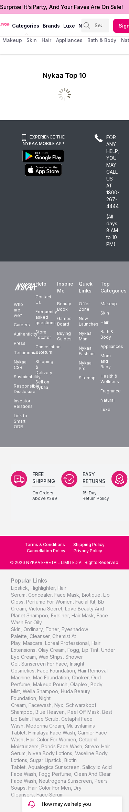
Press (19, 343)
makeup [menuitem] (12, 40)
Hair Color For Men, (50, 788)
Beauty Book (64, 306)
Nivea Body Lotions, (51, 753)
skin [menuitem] (31, 40)
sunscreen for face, (44, 664)
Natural (107, 400)
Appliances (111, 346)
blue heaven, (50, 712)
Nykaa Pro (85, 365)
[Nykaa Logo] (5, 23)
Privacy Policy (88, 550)
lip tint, (91, 650)
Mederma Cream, (45, 726)
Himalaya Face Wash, (52, 733)
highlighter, (43, 588)
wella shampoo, (41, 691)
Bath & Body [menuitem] (101, 40)
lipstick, (20, 588)
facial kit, (86, 602)
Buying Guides (64, 336)
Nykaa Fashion (87, 351)
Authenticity (25, 334)
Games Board (64, 321)
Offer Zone (84, 306)
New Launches (88, 321)
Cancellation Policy (46, 550)
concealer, (40, 595)
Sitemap (87, 377)
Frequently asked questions (46, 317)
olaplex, (79, 684)
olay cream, (52, 650)
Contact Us (43, 299)
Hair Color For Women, (51, 739)
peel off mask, (84, 712)
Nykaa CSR (20, 364)
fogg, (73, 650)
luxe (69, 26)
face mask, (67, 595)
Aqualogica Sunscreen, (54, 767)
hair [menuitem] (46, 40)
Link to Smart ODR (20, 421)
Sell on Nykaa (42, 384)
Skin (104, 313)
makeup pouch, (51, 684)
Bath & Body (106, 334)
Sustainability (27, 376)
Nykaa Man (85, 336)
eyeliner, (60, 615)
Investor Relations (23, 403)
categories (25, 26)
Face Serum (50, 795)
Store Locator (43, 334)
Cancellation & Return (48, 349)
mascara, (33, 643)
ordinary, (33, 629)
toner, (52, 629)
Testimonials (27, 352)
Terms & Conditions (45, 544)
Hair (104, 322)
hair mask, (83, 615)
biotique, (92, 595)
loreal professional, (67, 643)
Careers (22, 324)
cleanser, (40, 636)
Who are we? (18, 310)
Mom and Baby (105, 361)
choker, (81, 677)
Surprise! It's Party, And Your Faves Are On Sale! (61, 6)
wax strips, (51, 657)
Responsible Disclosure (27, 388)
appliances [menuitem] (69, 40)
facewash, (41, 705)
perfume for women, (50, 602)
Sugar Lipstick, (46, 760)
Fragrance (110, 390)
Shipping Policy (89, 544)
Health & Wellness (109, 378)
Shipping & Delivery (44, 367)
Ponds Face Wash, (62, 746)
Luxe (105, 409)
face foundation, (56, 671)
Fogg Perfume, (56, 774)
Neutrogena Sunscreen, (66, 781)
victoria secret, (46, 608)
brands (51, 26)
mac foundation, (52, 677)
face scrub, (46, 719)
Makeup (108, 303)
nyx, (59, 705)
